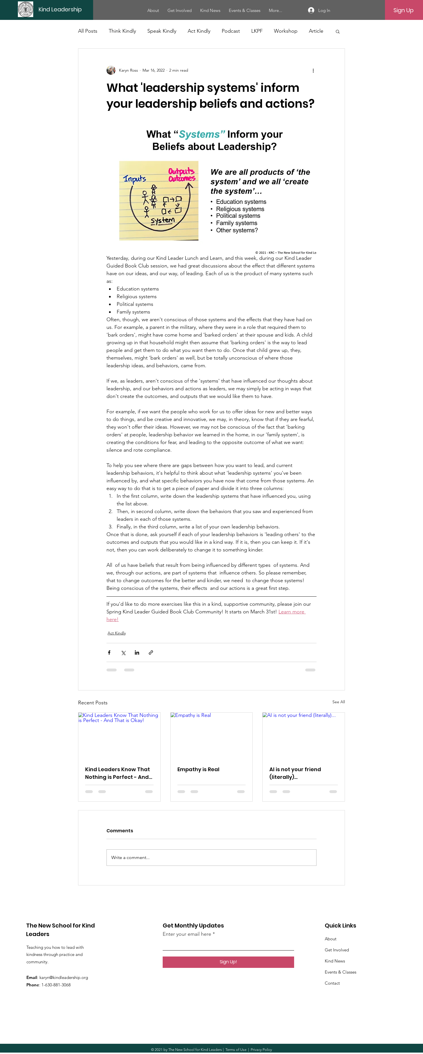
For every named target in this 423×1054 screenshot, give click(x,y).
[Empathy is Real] (212, 736)
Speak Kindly (161, 31)
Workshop (286, 31)
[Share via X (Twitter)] (123, 652)
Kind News (335, 961)
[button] (337, 31)
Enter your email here (187, 934)
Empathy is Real (198, 769)
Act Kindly (199, 31)
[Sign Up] (403, 10)
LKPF (257, 31)
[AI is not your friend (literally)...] (304, 736)
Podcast (231, 31)
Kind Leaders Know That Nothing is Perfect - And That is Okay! (117, 773)
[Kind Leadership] (78, 9)
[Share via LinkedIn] (137, 652)
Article (316, 31)
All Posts (87, 31)
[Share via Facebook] (109, 652)
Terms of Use (235, 1049)
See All (338, 701)
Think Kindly (122, 31)
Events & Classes (340, 972)
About (330, 938)
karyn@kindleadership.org (63, 977)
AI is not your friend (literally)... (295, 773)
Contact (332, 983)
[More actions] (313, 70)
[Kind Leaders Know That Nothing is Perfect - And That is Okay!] (119, 736)
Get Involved (337, 950)
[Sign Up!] (228, 962)
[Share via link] (151, 652)
